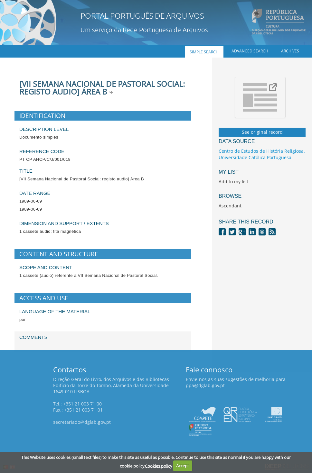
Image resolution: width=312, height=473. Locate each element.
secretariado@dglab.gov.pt (82, 422)
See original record (262, 132)
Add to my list (233, 181)
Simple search (204, 52)
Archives (290, 51)
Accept (182, 465)
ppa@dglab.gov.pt (205, 385)
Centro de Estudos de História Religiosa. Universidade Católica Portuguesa (262, 154)
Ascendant (230, 206)
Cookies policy (158, 465)
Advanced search (250, 51)
